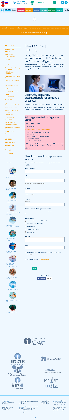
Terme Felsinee (30, 226)
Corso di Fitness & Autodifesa (11, 252)
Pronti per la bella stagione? (11, 176)
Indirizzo (27, 177)
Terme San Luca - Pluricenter (34, 224)
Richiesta (27, 236)
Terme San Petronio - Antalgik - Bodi (36, 221)
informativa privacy (43, 259)
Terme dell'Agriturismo (32, 229)
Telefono (27, 188)
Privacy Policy (34, 418)
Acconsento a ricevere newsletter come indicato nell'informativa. (43, 253)
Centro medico (29, 218)
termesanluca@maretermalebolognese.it (34, 32)
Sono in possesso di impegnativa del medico (38, 210)
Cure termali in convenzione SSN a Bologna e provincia (11, 265)
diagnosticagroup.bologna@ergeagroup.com (37, 129)
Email (26, 245)
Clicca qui (24, 3)
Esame (27, 200)
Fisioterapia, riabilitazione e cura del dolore (12, 227)
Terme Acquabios (30, 232)
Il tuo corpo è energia (12, 289)
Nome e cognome (30, 168)
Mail (49, 278)
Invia (34, 268)
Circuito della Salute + (58, 401)
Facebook (41, 278)
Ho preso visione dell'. (37, 259)
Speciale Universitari (11, 312)
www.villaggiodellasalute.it (25, 410)
